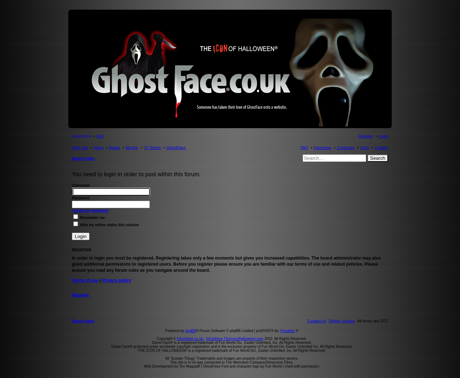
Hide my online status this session (106, 225)
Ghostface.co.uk (190, 339)
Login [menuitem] (383, 136)
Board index (83, 158)
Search (377, 158)
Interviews (323, 147)
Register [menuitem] (365, 136)
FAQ (304, 147)
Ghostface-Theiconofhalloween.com (234, 339)
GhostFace (176, 147)
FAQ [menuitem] (100, 136)
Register (80, 295)
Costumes (346, 147)
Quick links (81, 136)
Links (364, 147)
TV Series (152, 147)
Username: (81, 185)
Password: (81, 198)
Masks (114, 147)
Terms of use (85, 280)
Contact (381, 147)
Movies (132, 147)
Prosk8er (287, 331)
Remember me (89, 218)
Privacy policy (116, 280)
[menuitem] (342, 321)
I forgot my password (90, 211)
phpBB (190, 331)
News (99, 147)
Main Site (80, 147)
